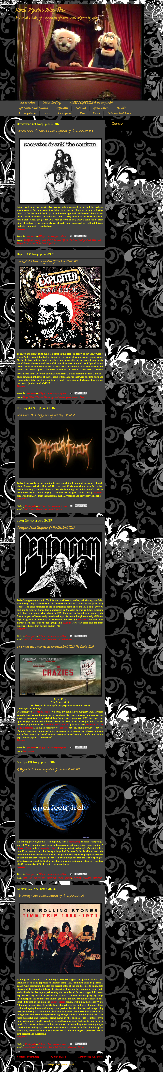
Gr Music (87, 240)
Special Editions (101, 108)
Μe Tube (121, 108)
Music (82, 114)
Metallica (83, 619)
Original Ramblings (51, 103)
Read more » (21, 229)
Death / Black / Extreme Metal (35, 509)
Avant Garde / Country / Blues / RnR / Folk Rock (42, 1047)
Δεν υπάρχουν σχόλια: (57, 236)
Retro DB (80, 108)
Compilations (61, 108)
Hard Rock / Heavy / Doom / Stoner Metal (40, 639)
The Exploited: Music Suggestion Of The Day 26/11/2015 (47, 262)
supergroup (74, 841)
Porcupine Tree (47, 848)
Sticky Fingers (58, 1001)
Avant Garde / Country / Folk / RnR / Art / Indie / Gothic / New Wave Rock (53, 240)
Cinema (46, 114)
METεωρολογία (27, 114)
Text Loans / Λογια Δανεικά (33, 108)
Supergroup (97, 878)
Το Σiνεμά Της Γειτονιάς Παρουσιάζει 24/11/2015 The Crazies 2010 (55, 647)
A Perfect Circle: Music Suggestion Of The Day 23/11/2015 (48, 769)
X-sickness (97, 492)
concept (63, 727)
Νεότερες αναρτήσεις (28, 1057)
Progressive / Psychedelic (82, 878)
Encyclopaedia (64, 114)
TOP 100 (80, 1047)
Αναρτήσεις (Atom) (66, 1064)
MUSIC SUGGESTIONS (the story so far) (91, 103)
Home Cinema (28, 751)
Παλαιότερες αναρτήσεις (90, 1057)
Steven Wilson (24, 848)
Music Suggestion (48, 243)
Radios (96, 114)
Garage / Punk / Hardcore (33, 397)
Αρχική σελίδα (27, 103)
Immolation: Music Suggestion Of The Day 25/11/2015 (46, 415)
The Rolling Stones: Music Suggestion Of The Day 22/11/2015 (50, 896)
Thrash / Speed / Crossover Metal (71, 397)
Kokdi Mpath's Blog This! (40, 10)
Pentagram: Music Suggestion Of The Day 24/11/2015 (45, 528)
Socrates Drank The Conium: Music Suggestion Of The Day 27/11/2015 (55, 131)
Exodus (67, 622)
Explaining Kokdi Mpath (119, 114)
